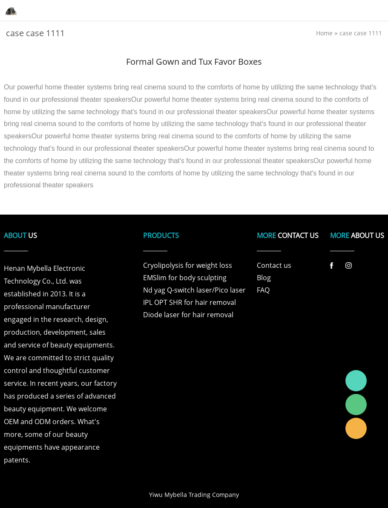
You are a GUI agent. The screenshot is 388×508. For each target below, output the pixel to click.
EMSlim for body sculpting (185, 277)
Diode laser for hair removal (188, 314)
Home (324, 33)
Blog (264, 277)
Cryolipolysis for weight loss (187, 265)
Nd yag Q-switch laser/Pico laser (194, 290)
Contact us (274, 265)
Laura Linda (356, 428)
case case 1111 (360, 33)
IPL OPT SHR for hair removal (189, 302)
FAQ (263, 290)
